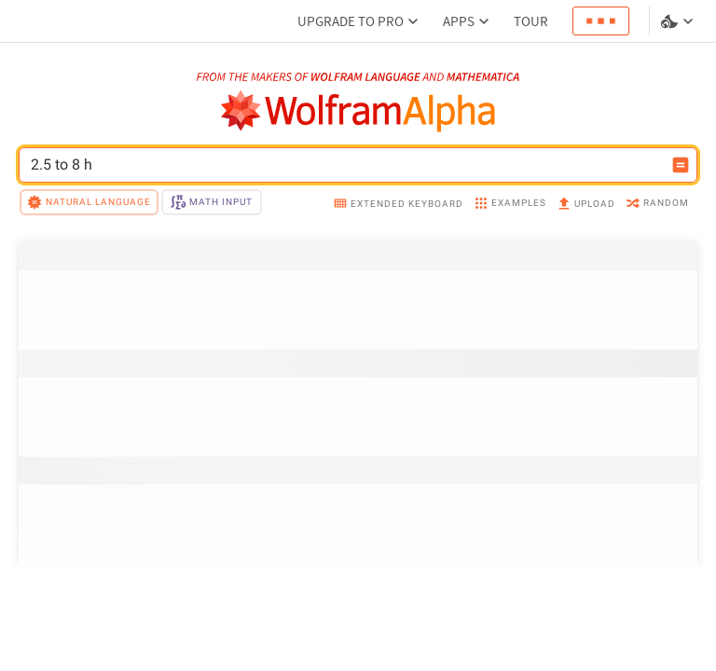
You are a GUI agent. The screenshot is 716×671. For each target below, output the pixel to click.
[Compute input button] (680, 165)
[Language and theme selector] (678, 21)
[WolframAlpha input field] (346, 165)
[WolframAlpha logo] (358, 111)
